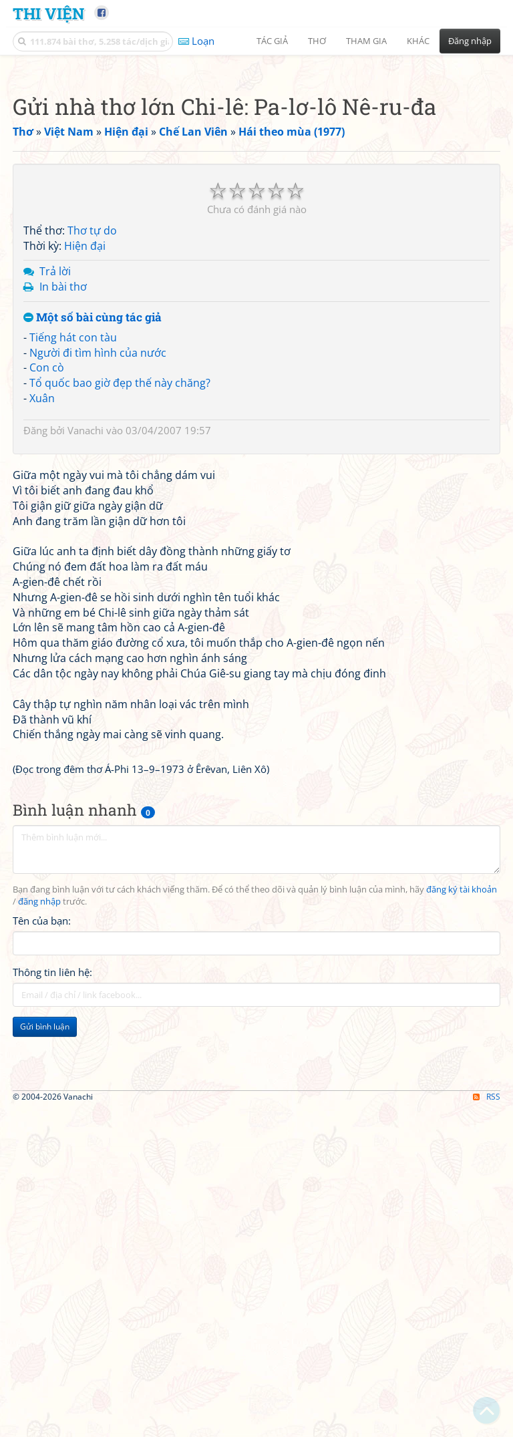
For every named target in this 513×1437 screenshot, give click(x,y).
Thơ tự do (92, 417)
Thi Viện (48, 13)
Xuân (42, 585)
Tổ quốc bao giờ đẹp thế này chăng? (119, 570)
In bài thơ (63, 473)
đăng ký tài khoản (461, 1263)
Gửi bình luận (44, 1400)
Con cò (46, 554)
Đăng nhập (470, 41)
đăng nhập (39, 1275)
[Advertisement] (256, 157)
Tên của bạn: (42, 1294)
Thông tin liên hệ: (52, 1346)
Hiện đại (85, 433)
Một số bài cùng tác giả (92, 504)
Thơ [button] (317, 41)
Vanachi (85, 617)
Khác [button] (418, 41)
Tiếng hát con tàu (73, 524)
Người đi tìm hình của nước (97, 539)
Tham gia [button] (366, 41)
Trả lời (55, 458)
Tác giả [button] (272, 41)
